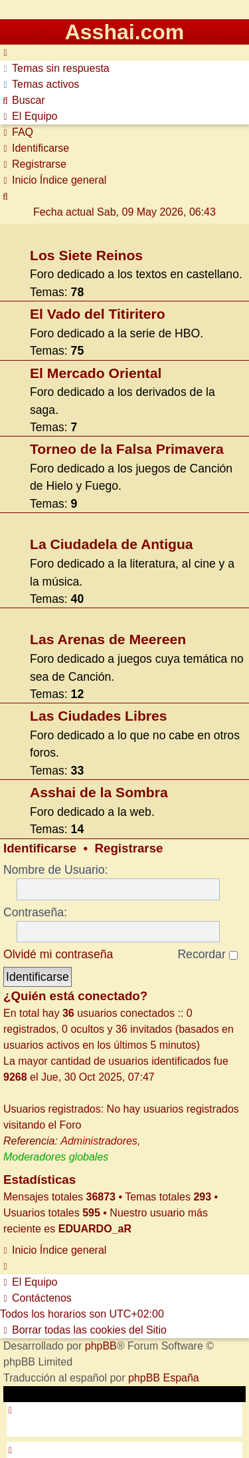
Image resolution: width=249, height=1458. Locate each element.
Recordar (207, 954)
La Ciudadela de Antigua (111, 544)
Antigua (124, 522)
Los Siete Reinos (86, 255)
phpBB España (163, 1377)
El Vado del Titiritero (97, 313)
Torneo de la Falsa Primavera (127, 448)
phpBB (101, 1346)
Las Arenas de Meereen (108, 639)
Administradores (98, 1141)
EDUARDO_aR (94, 1228)
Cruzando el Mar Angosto (125, 617)
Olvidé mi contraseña (58, 954)
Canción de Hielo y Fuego (124, 233)
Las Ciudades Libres (98, 715)
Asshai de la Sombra (99, 792)
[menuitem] (55, 69)
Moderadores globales (55, 1157)
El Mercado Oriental (95, 373)
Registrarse (129, 848)
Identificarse (39, 848)
